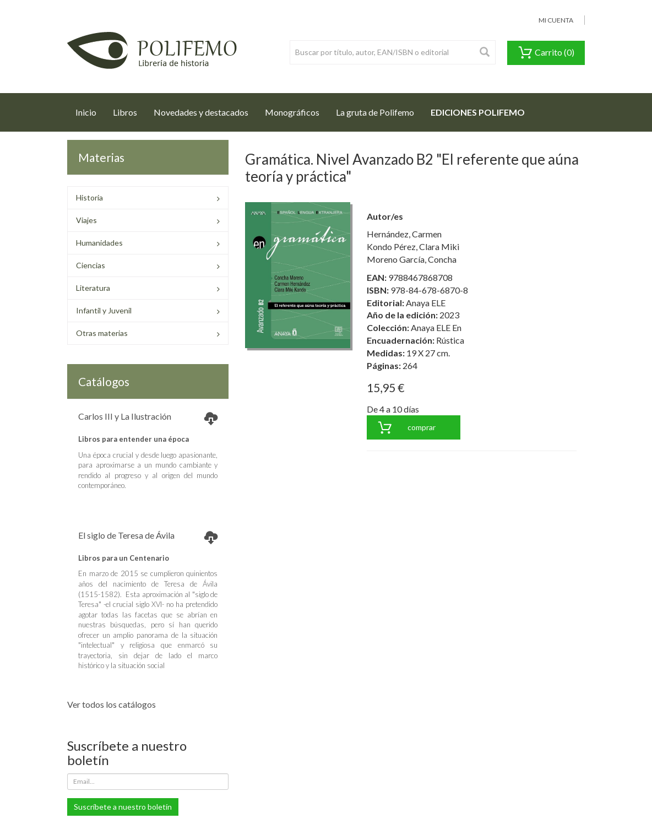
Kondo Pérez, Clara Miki (413, 246)
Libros (125, 112)
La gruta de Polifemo (375, 112)
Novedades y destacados (201, 112)
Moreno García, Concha (412, 259)
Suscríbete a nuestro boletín (123, 806)
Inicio (90, 109)
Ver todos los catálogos (111, 704)
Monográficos (292, 112)
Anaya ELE (425, 302)
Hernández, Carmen (404, 234)
